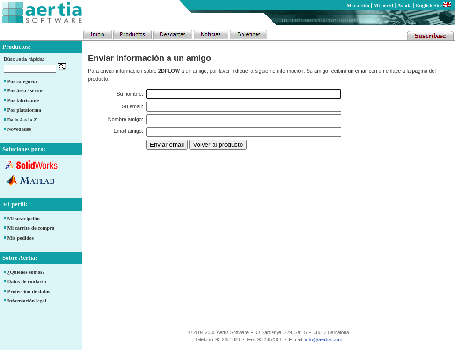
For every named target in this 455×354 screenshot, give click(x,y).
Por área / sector (25, 90)
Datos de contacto (26, 281)
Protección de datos (28, 291)
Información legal (26, 300)
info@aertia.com (323, 339)
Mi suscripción (23, 218)
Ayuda (404, 5)
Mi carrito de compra (31, 228)
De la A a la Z (22, 119)
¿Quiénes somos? (26, 272)
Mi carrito (357, 5)
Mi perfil (383, 5)
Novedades (19, 129)
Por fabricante (23, 100)
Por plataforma (24, 110)
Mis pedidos (20, 238)
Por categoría (22, 81)
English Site (433, 5)
